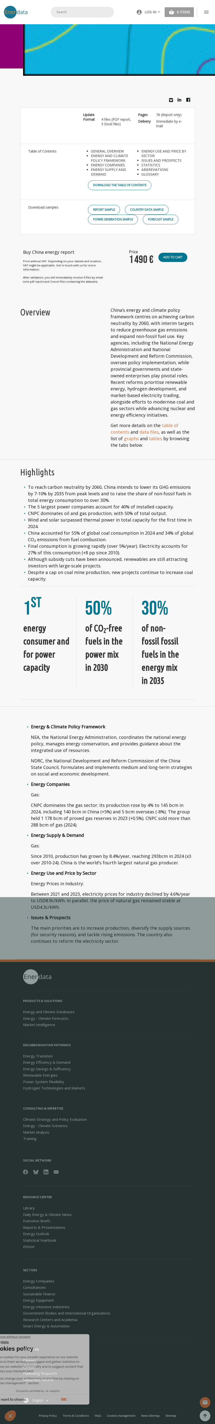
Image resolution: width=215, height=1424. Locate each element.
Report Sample (104, 210)
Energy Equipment (38, 1300)
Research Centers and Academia (50, 1319)
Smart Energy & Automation (46, 1325)
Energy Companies (38, 1281)
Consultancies (34, 1287)
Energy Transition (38, 1055)
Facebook (189, 101)
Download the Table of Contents (119, 185)
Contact (29, 1366)
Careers (29, 1360)
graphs (131, 438)
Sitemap (170, 1415)
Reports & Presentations (44, 1227)
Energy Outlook (36, 1233)
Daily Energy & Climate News (47, 1214)
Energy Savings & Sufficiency (47, 1068)
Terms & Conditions (76, 1415)
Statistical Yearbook (39, 1240)
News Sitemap (150, 1415)
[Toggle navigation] (206, 12)
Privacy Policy (48, 1415)
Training (29, 1138)
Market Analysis (36, 1132)
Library (29, 1207)
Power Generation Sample (113, 219)
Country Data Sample (146, 210)
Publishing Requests (40, 1373)
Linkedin (181, 101)
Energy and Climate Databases (49, 1011)
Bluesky (172, 102)
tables (155, 438)
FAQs (98, 1415)
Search (104, 12)
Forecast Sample (160, 219)
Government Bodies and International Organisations (66, 1313)
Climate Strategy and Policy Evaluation (55, 1119)
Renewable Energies (40, 1075)
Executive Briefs (36, 1220)
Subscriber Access (38, 1379)
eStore (28, 1246)
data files (149, 432)
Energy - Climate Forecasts (46, 1018)
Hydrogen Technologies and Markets (54, 1088)
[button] (148, 12)
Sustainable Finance (39, 1293)
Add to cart (172, 257)
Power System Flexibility (43, 1081)
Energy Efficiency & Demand (46, 1062)
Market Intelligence (39, 1024)
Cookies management (121, 1415)
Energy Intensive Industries (46, 1306)
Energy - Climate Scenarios (45, 1125)
